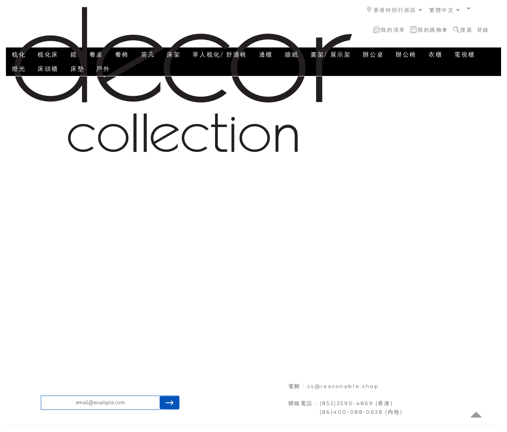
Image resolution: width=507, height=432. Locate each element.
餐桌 (96, 54)
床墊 (77, 68)
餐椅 (122, 54)
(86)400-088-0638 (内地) (361, 412)
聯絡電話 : (304, 403)
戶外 (103, 68)
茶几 (148, 54)
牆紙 (292, 54)
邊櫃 (266, 54)
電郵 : (297, 386)
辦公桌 (373, 54)
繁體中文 (445, 10)
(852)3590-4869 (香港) (356, 403)
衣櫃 (435, 54)
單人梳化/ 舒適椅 (220, 54)
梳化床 (48, 54)
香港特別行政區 (395, 10)
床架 (174, 54)
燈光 (19, 68)
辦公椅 (406, 54)
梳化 (19, 54)
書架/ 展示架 (331, 54)
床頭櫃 (48, 68)
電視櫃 (464, 54)
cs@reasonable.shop (343, 386)
